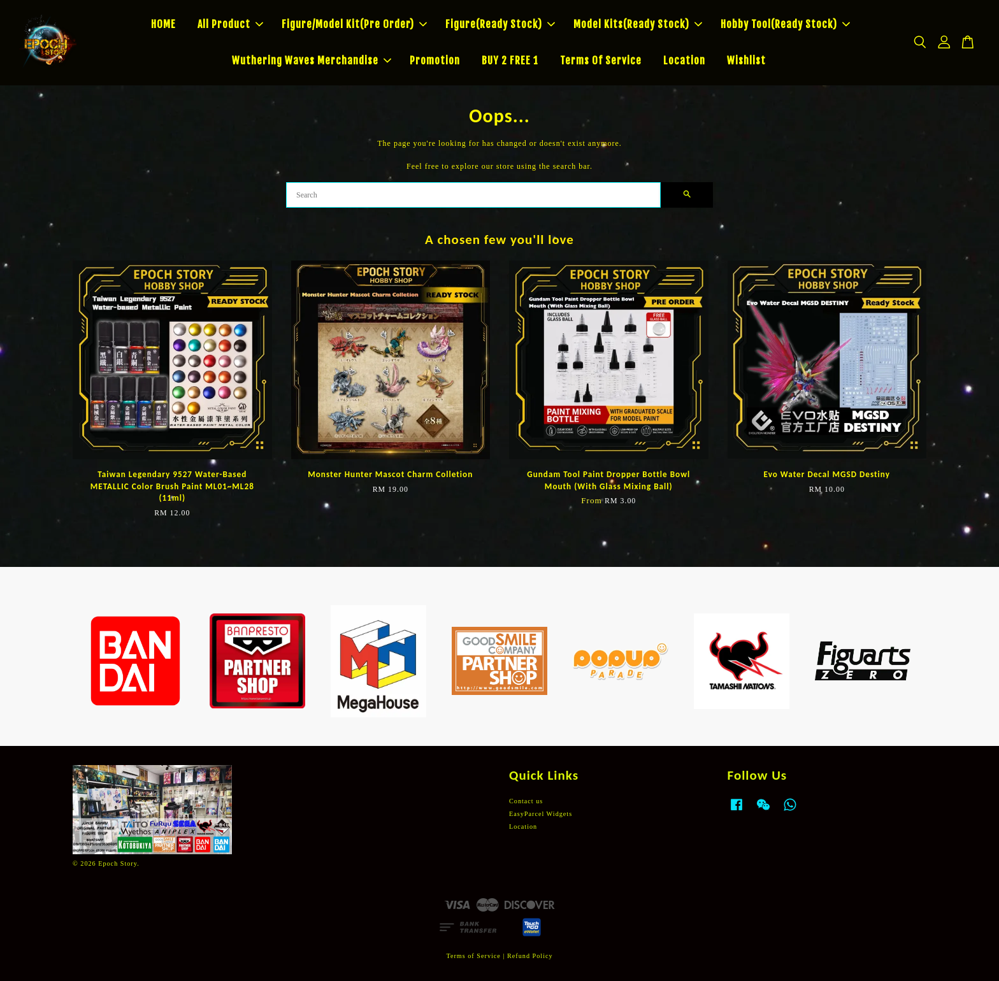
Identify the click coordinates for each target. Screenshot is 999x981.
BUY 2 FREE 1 (510, 60)
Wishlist (746, 60)
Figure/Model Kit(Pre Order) (354, 24)
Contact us (526, 801)
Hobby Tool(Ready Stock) (785, 24)
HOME (163, 24)
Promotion (435, 60)
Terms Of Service (601, 60)
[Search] (473, 195)
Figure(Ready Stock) (500, 24)
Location (684, 60)
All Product (230, 24)
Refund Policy (530, 955)
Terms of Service (473, 955)
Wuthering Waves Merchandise (311, 60)
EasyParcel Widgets (540, 813)
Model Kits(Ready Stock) (637, 24)
